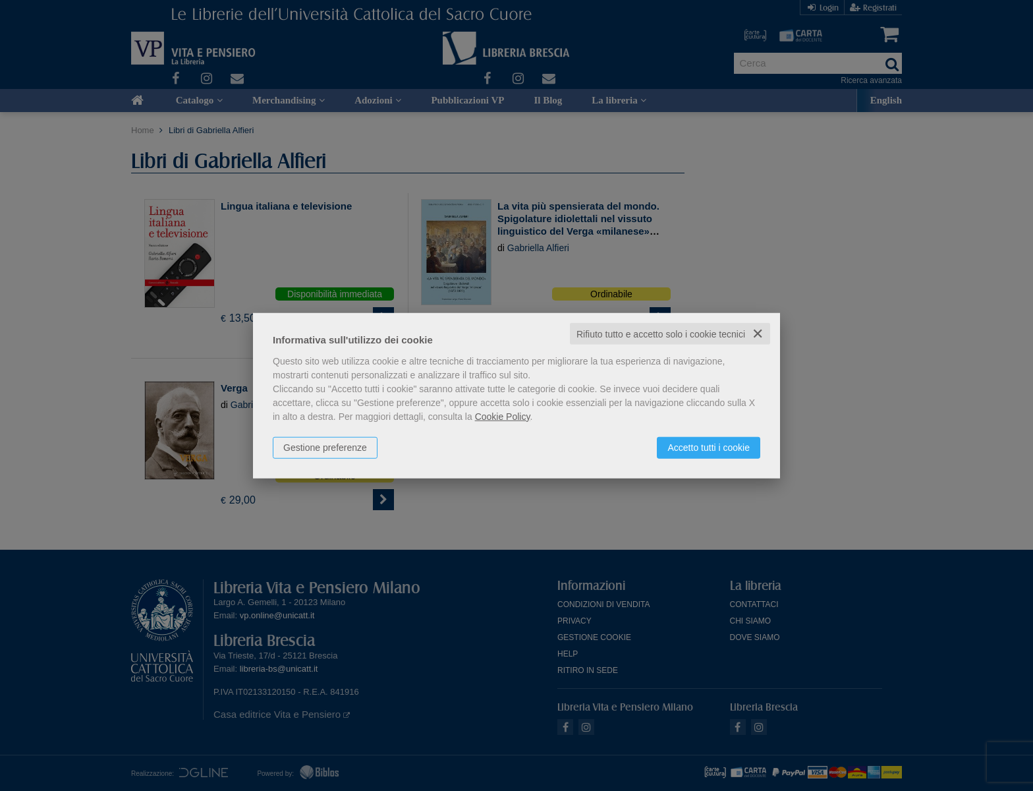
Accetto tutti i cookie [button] (708, 447)
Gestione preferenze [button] (325, 447)
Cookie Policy (502, 416)
